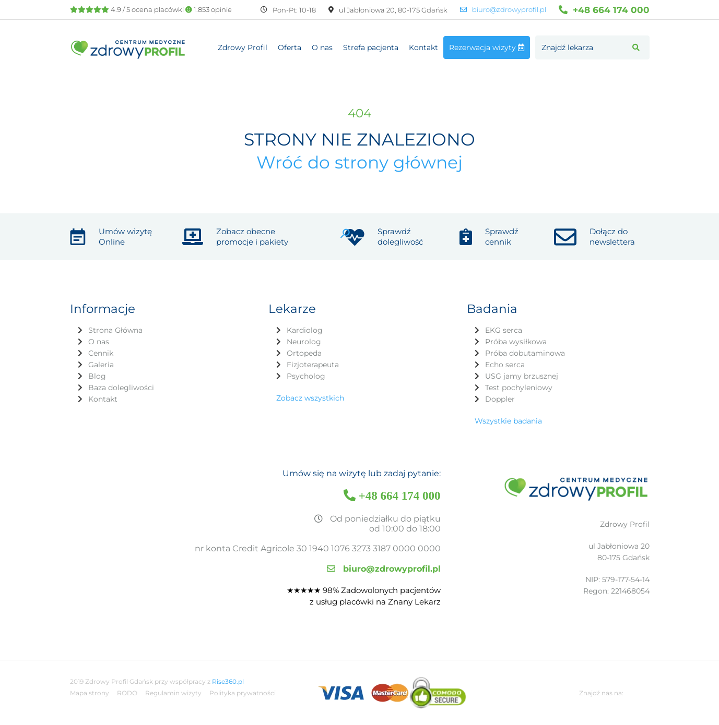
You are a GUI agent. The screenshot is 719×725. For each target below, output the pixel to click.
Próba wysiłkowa (516, 341)
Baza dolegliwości (121, 387)
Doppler (500, 399)
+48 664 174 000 (604, 9)
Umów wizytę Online (125, 236)
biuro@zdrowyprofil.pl (503, 9)
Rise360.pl (228, 681)
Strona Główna (115, 330)
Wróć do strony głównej (359, 162)
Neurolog (304, 341)
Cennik (100, 353)
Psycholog (306, 376)
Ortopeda (304, 353)
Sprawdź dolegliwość (400, 236)
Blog (97, 376)
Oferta (289, 47)
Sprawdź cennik (501, 236)
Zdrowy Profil (242, 47)
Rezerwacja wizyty (486, 47)
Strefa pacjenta (370, 47)
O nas (322, 47)
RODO (127, 693)
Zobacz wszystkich (310, 398)
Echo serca (505, 364)
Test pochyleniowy (518, 387)
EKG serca (503, 330)
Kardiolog (305, 330)
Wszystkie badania (508, 421)
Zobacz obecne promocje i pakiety (252, 236)
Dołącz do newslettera (612, 236)
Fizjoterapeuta (313, 364)
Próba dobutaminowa (525, 353)
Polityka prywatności (242, 693)
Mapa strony (89, 693)
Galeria (101, 364)
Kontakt (423, 47)
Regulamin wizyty (173, 693)
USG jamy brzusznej (521, 376)
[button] (636, 47)
